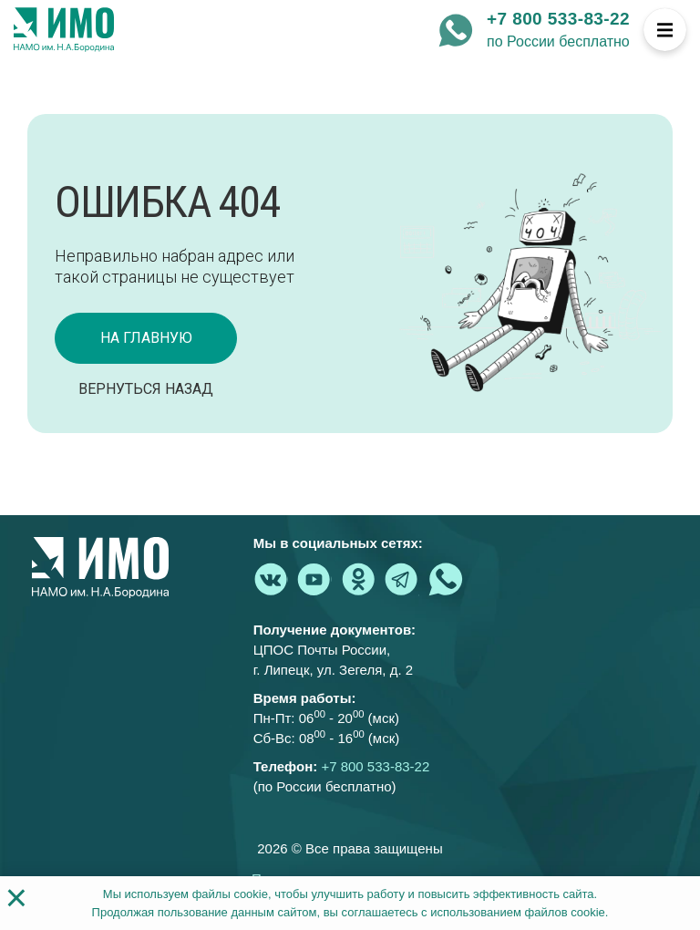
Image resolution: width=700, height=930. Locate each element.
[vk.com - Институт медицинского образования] (270, 579)
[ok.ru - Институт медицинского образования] (358, 579)
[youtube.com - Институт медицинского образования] (314, 579)
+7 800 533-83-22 (558, 18)
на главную (146, 337)
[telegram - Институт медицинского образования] (402, 579)
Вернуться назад (145, 389)
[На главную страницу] (64, 30)
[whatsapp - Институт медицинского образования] (455, 30)
